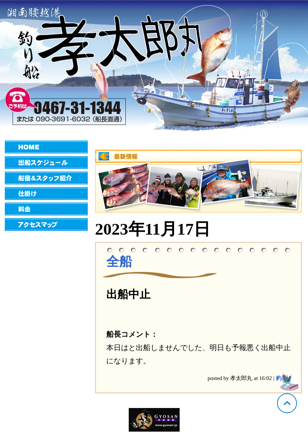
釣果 (281, 378)
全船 (119, 262)
